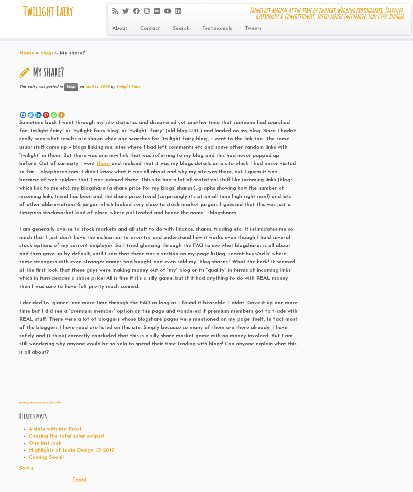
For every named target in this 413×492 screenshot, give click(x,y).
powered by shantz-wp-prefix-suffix (40, 402)
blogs (46, 53)
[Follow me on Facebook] (138, 11)
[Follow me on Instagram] (149, 11)
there (104, 163)
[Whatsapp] (54, 115)
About (119, 28)
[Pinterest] (46, 115)
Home (26, 53)
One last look (45, 443)
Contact (150, 28)
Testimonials (217, 28)
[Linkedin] (38, 115)
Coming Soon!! (46, 457)
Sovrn (26, 468)
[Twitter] (31, 115)
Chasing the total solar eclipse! (66, 436)
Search (181, 28)
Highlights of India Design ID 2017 (71, 450)
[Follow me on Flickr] (159, 11)
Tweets (253, 28)
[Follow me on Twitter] (127, 11)
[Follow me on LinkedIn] (180, 11)
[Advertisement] (94, 382)
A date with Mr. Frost (55, 429)
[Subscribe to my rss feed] (117, 11)
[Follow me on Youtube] (169, 11)
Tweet (79, 479)
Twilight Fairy (48, 11)
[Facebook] (23, 115)
